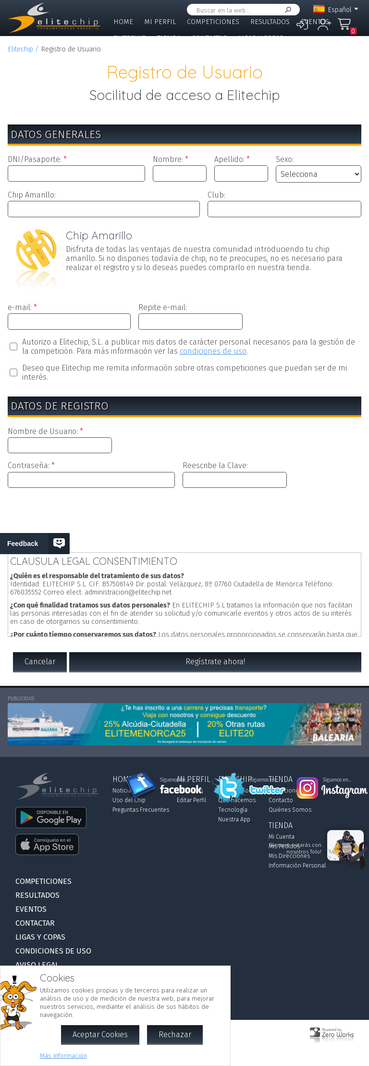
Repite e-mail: (162, 307)
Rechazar (175, 1034)
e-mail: (20, 307)
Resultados (270, 22)
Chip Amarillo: (32, 194)
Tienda (169, 38)
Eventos (315, 22)
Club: (216, 194)
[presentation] (184, 518)
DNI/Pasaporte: (35, 159)
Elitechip (129, 38)
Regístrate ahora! (215, 661)
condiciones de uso (213, 351)
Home (123, 22)
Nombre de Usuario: (43, 431)
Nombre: (168, 159)
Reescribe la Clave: (215, 465)
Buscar (286, 9)
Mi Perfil (160, 22)
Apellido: (229, 159)
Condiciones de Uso (53, 950)
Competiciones (213, 22)
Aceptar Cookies (100, 1034)
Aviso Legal (37, 964)
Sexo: (285, 159)
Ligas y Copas (260, 38)
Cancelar (40, 661)
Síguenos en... (174, 780)
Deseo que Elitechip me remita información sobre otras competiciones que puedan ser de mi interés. (184, 372)
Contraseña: (28, 465)
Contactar (209, 38)
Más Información (63, 1056)
